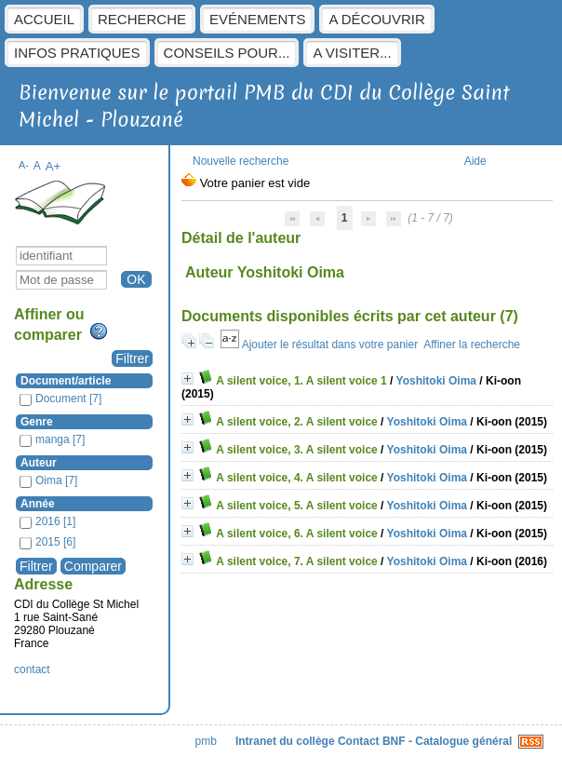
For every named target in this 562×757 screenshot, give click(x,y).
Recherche (142, 19)
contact (32, 669)
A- (24, 164)
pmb (206, 741)
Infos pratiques (77, 53)
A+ (53, 166)
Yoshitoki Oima (436, 380)
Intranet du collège (285, 741)
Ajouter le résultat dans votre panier (330, 344)
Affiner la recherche (471, 344)
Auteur (38, 462)
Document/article (65, 380)
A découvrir (376, 19)
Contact (359, 741)
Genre (36, 421)
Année (37, 503)
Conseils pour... (227, 53)
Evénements (257, 19)
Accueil (44, 19)
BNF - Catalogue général (447, 741)
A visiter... (352, 53)
